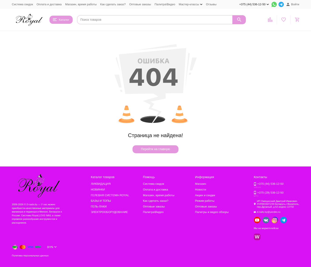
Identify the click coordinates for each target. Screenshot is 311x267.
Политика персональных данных (30, 255)
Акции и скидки (205, 195)
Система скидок (22, 4)
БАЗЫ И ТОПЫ (101, 200)
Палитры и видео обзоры (212, 212)
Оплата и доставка (49, 4)
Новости (200, 189)
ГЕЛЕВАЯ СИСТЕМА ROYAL (110, 195)
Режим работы (204, 200)
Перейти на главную (155, 149)
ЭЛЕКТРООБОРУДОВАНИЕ (109, 212)
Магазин (200, 183)
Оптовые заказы (140, 4)
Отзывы (211, 4)
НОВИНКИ (98, 189)
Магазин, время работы (81, 4)
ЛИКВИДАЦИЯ (100, 183)
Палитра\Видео (165, 4)
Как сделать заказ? (113, 4)
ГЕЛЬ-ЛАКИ (98, 206)
